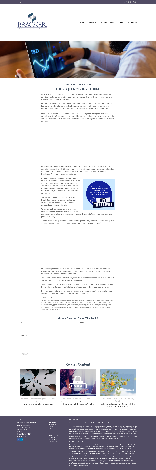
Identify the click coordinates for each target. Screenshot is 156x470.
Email (82, 322)
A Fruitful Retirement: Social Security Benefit (117, 400)
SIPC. (81, 446)
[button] (93, 22)
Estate (51, 426)
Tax (50, 429)
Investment (52, 424)
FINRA (78, 446)
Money (51, 431)
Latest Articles (53, 435)
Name (22, 322)
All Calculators (53, 439)
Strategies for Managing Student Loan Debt (38, 400)
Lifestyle (51, 433)
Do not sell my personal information (110, 438)
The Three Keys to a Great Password (78, 399)
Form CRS (75, 419)
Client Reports (53, 441)
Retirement (52, 422)
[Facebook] (18, 439)
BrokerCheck (105, 422)
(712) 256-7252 (130, 2)
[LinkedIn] (20, 2)
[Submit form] (25, 354)
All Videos (52, 437)
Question (23, 335)
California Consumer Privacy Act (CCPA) (122, 436)
